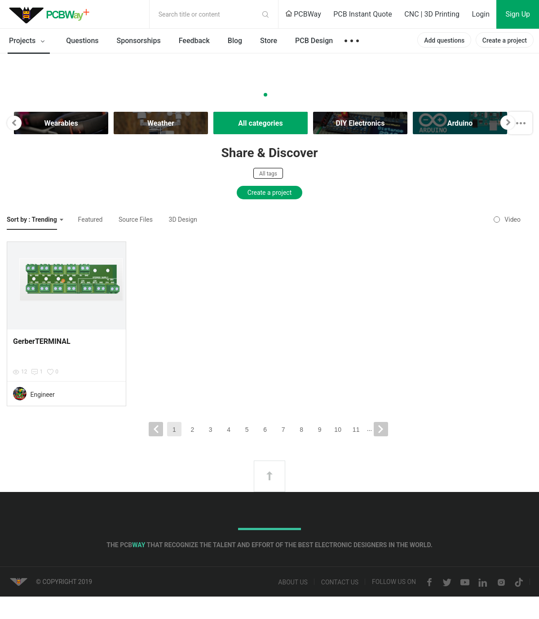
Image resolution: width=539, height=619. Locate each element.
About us (293, 582)
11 (356, 429)
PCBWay (303, 14)
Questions (82, 40)
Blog (235, 40)
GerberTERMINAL (42, 341)
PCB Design (314, 40)
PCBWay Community (51, 14)
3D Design (183, 219)
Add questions (444, 40)
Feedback (194, 40)
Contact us (339, 582)
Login (481, 14)
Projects (28, 41)
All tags (268, 174)
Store (268, 40)
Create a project (504, 40)
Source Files (136, 219)
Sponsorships (139, 40)
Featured (90, 219)
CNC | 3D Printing (431, 14)
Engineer (42, 394)
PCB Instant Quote (362, 14)
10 (337, 429)
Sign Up (517, 14)
